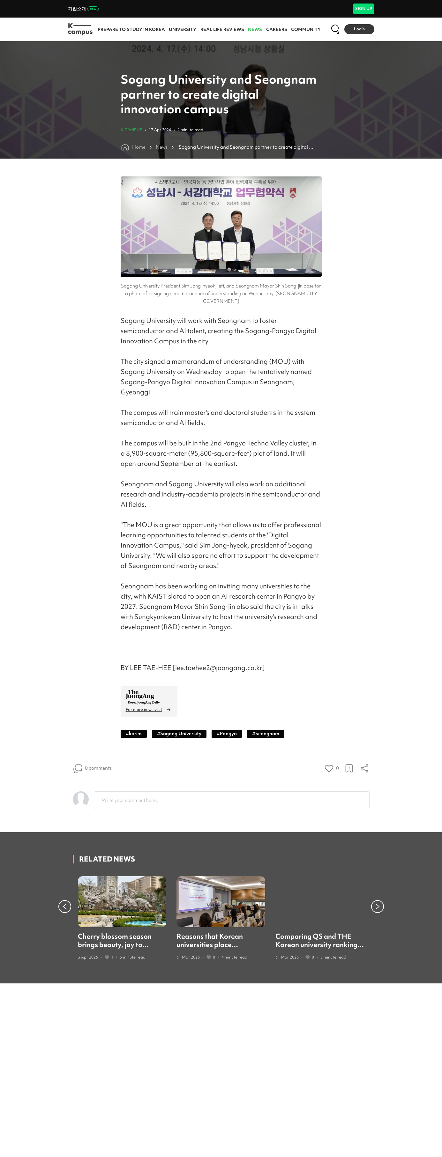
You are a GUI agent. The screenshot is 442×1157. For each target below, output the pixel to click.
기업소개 (83, 8)
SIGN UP (363, 8)
